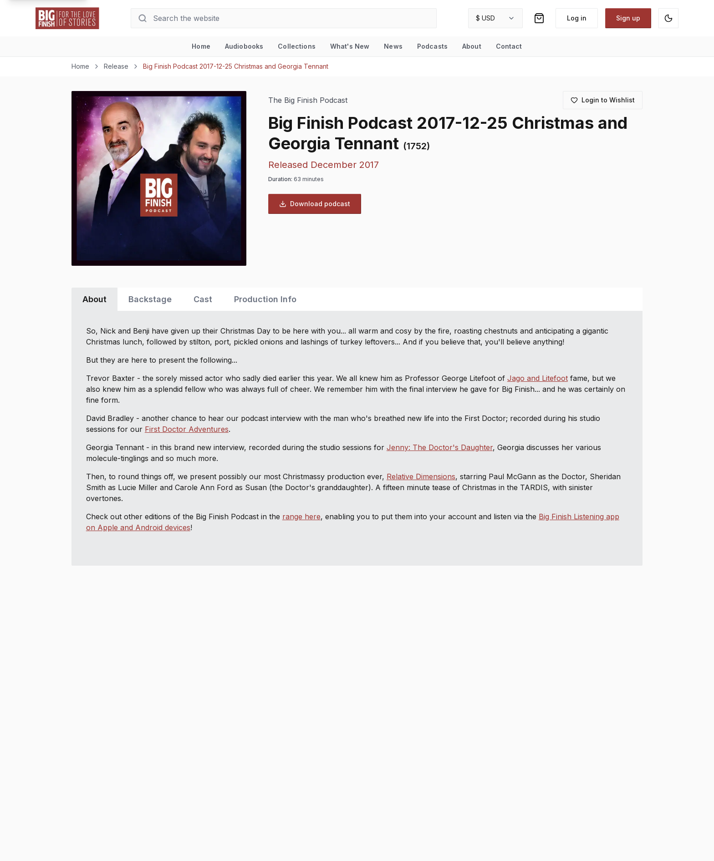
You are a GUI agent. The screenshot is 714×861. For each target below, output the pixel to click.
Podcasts (432, 46)
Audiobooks (244, 46)
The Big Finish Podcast (307, 100)
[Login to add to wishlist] (603, 100)
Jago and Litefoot (537, 378)
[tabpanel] (357, 438)
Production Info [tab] (265, 299)
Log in (576, 18)
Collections (297, 46)
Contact (509, 46)
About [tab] (94, 299)
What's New (349, 46)
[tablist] (357, 299)
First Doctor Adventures (187, 429)
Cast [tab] (203, 299)
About (471, 46)
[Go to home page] (67, 18)
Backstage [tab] (150, 299)
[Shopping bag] (539, 18)
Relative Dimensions (421, 476)
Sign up (628, 18)
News (393, 46)
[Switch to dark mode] (668, 18)
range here (301, 516)
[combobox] (495, 18)
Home (201, 46)
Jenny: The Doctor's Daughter (440, 447)
